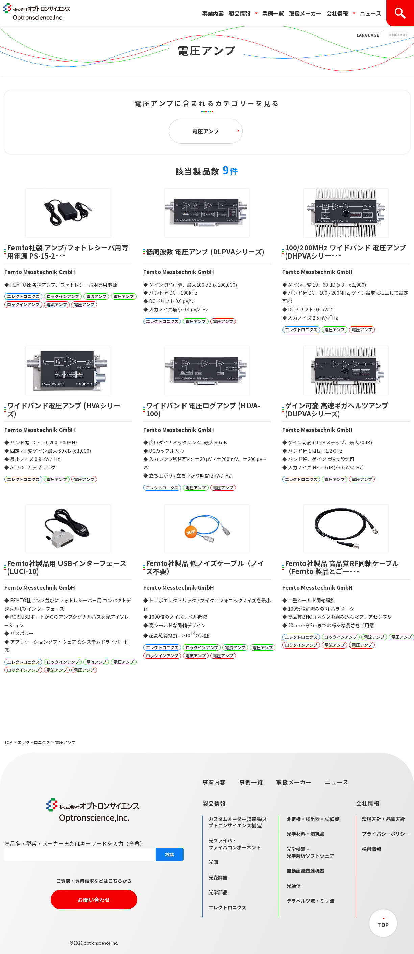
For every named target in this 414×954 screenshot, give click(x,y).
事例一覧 (273, 13)
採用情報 (371, 849)
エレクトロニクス (34, 742)
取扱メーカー (305, 13)
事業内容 (213, 13)
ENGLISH (398, 35)
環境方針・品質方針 (383, 818)
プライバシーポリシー (386, 833)
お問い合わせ (94, 900)
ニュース (370, 13)
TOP (8, 742)
